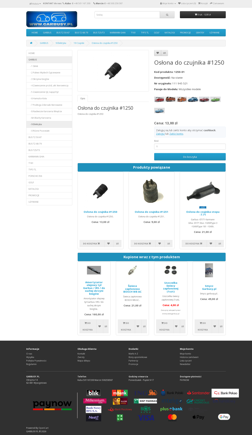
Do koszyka (190, 156)
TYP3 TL (145, 32)
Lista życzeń (186, 360)
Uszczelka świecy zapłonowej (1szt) (170, 287)
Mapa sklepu (84, 360)
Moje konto (185, 353)
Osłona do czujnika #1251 (151, 211)
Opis (82, 98)
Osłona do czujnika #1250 (104, 43)
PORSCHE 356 (35, 176)
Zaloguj (160, 133)
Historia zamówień (189, 357)
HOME (35, 32)
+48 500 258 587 (114, 3)
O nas (29, 353)
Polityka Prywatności (36, 360)
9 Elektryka (61, 43)
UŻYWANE (214, 32)
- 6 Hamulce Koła (38, 98)
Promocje (133, 364)
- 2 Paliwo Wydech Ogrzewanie (44, 72)
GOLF (156, 32)
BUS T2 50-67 (63, 32)
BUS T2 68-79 (81, 32)
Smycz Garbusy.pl (209, 287)
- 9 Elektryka (35, 124)
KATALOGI (170, 32)
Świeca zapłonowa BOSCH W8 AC (132, 288)
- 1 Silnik (33, 66)
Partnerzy (133, 360)
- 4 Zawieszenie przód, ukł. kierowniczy (48, 85)
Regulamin (31, 364)
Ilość (156, 140)
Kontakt (81, 353)
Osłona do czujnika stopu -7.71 (202, 213)
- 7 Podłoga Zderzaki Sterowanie (45, 104)
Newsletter (185, 364)
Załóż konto (176, 133)
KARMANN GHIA (118, 32)
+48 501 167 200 (82, 3)
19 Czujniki (79, 43)
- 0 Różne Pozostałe (39, 130)
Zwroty (81, 357)
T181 (133, 32)
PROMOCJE (185, 32)
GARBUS (47, 32)
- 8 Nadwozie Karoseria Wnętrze (45, 111)
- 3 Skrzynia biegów (39, 79)
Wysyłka (30, 357)
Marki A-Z (133, 353)
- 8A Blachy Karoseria (40, 117)
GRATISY (200, 32)
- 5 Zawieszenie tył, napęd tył (43, 91)
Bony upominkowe (138, 357)
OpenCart (43, 427)
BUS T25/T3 (99, 32)
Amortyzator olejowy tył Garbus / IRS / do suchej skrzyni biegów (94, 287)
